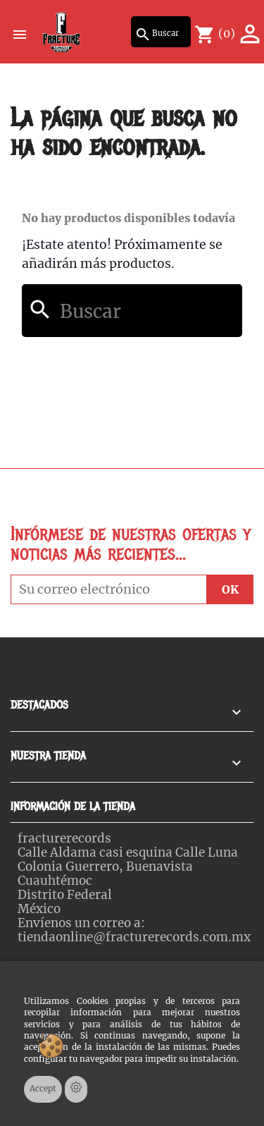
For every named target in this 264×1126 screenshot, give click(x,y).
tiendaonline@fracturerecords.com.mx (134, 937)
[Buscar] (161, 31)
